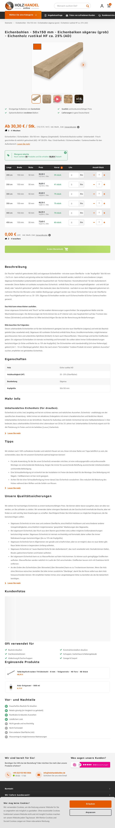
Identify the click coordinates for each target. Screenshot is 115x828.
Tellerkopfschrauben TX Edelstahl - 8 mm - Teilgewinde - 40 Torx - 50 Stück (52, 673)
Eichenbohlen (55, 275)
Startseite (8, 24)
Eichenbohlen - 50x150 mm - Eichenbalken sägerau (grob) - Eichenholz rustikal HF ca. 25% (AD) (52, 24)
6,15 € (19, 690)
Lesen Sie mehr (23, 145)
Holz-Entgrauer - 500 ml (28, 687)
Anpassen (90, 812)
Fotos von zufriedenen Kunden (82, 16)
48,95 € (20, 676)
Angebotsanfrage (55, 16)
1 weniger (94, 177)
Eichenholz (9, 414)
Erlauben (90, 803)
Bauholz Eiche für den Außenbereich (52, 550)
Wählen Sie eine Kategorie (23, 16)
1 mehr (104, 177)
